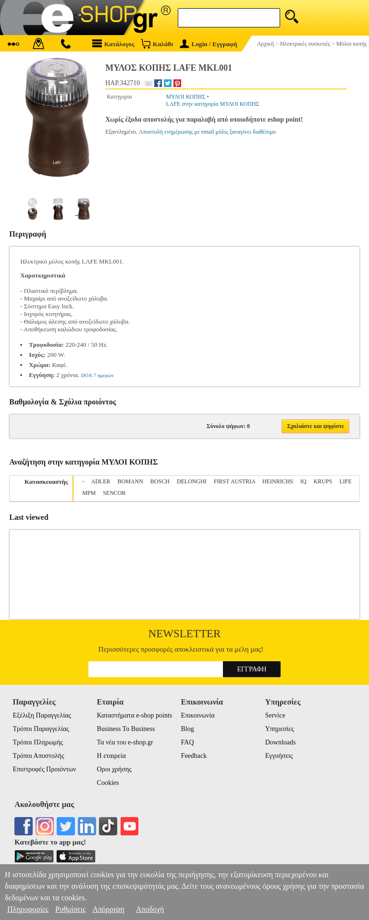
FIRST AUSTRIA (234, 481)
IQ (303, 481)
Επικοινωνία (198, 715)
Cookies (108, 782)
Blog (187, 728)
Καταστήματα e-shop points (134, 715)
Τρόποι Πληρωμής (37, 742)
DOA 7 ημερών (97, 375)
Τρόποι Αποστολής (38, 755)
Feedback (194, 755)
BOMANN (130, 481)
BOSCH (160, 481)
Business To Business (126, 728)
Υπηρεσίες (279, 728)
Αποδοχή (150, 909)
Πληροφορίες (28, 909)
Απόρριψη (108, 909)
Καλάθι (157, 43)
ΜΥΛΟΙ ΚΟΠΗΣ (185, 96)
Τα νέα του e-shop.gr (125, 742)
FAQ (187, 742)
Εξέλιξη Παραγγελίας (41, 715)
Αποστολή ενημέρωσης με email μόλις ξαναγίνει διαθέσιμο (207, 131)
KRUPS (323, 481)
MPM (89, 493)
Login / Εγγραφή (208, 44)
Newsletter (184, 634)
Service (275, 715)
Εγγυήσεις (279, 755)
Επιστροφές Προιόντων (44, 769)
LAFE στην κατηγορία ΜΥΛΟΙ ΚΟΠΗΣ (212, 104)
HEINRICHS (277, 481)
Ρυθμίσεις (70, 909)
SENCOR (114, 493)
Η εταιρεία (111, 755)
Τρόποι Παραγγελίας (40, 728)
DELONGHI (192, 481)
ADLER (101, 481)
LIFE (345, 481)
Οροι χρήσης (114, 769)
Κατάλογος (113, 43)
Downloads (280, 742)
